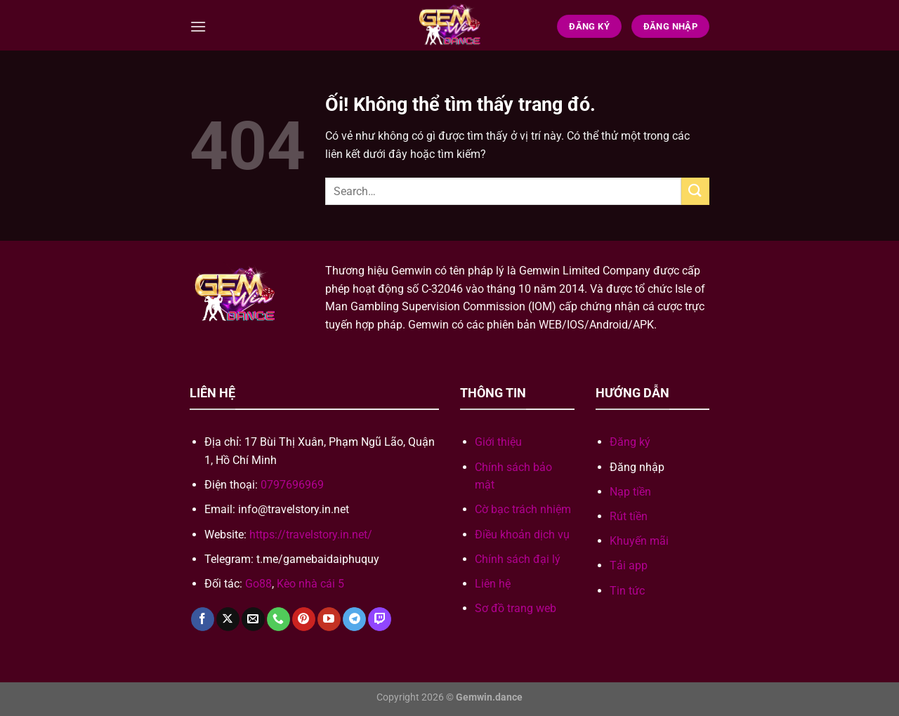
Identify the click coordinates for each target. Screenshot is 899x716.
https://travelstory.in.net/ (310, 534)
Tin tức (627, 590)
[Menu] (198, 26)
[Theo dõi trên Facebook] (202, 619)
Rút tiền (629, 516)
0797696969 (292, 484)
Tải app (629, 565)
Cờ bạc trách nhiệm (523, 509)
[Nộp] (695, 191)
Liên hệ (493, 583)
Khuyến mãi (639, 541)
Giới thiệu (498, 442)
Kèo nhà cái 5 (310, 583)
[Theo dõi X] (227, 619)
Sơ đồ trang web (515, 608)
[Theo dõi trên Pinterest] (303, 619)
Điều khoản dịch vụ (522, 534)
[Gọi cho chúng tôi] (278, 619)
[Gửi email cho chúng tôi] (253, 619)
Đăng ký (630, 442)
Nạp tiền (630, 491)
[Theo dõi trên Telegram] (354, 619)
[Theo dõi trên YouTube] (329, 619)
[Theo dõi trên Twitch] (379, 619)
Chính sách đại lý (517, 559)
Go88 (258, 583)
